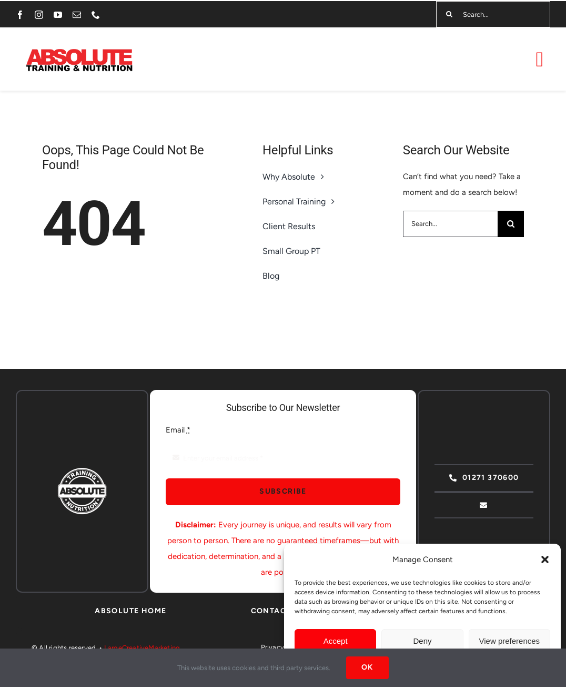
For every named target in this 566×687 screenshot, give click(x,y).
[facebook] (20, 15)
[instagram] (39, 15)
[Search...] (493, 14)
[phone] (96, 15)
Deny (422, 640)
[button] (545, 559)
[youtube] (58, 15)
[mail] (77, 15)
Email (178, 430)
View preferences (509, 640)
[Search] (449, 14)
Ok (367, 667)
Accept (336, 640)
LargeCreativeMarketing (142, 648)
